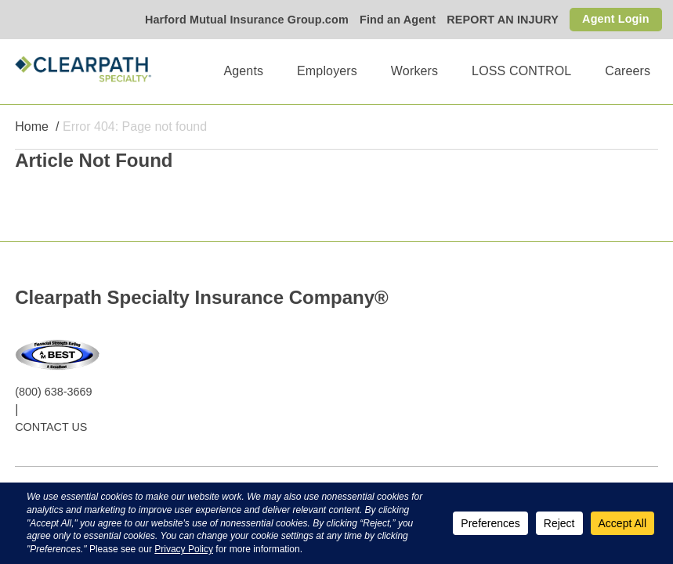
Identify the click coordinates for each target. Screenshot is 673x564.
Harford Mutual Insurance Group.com (247, 19)
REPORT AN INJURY (503, 19)
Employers (327, 71)
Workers (414, 71)
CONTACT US (51, 427)
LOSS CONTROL (521, 71)
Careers (627, 71)
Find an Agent (398, 19)
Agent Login (615, 19)
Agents (243, 71)
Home (32, 126)
